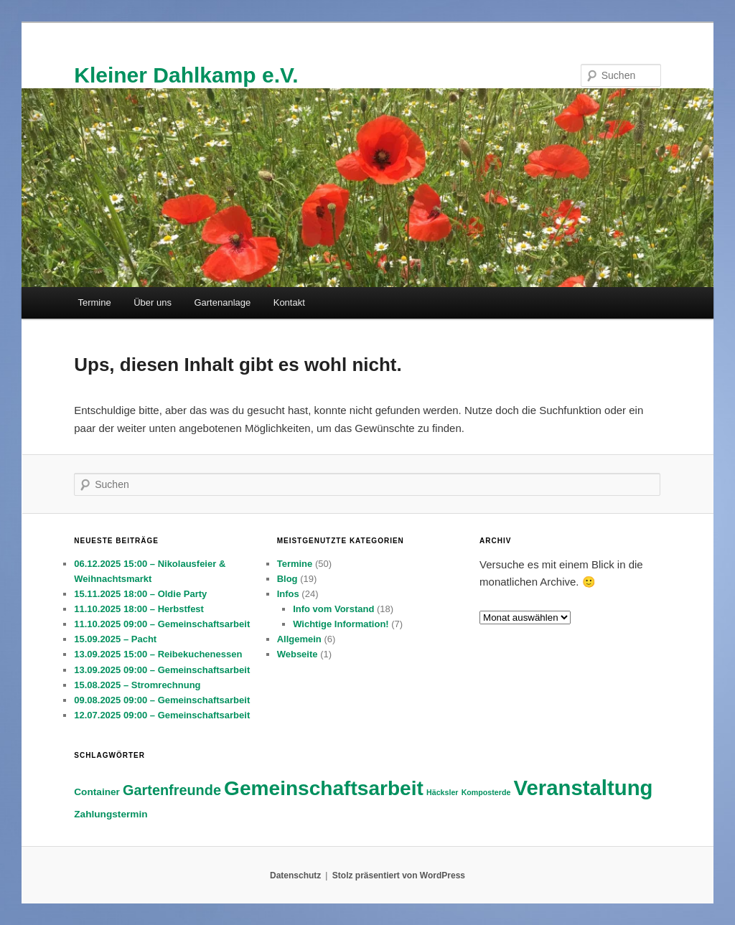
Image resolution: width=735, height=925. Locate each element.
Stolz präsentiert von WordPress (398, 875)
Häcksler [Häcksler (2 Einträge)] (442, 792)
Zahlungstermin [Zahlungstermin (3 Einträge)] (110, 814)
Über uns (153, 302)
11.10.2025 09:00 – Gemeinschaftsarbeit (162, 624)
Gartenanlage (222, 302)
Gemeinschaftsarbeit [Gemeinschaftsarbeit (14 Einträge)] (323, 788)
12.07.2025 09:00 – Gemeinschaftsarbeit (162, 715)
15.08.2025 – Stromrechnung (137, 685)
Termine (94, 302)
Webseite (297, 654)
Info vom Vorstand (333, 609)
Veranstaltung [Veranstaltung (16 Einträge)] (583, 787)
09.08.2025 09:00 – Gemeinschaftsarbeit (162, 700)
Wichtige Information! (341, 624)
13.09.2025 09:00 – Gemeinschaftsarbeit (162, 670)
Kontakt (289, 302)
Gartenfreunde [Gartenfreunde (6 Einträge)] (172, 790)
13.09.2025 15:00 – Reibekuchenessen (158, 654)
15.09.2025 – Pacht (115, 639)
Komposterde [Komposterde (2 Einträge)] (486, 792)
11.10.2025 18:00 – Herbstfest (139, 609)
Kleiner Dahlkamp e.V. (186, 75)
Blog (287, 578)
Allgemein (299, 639)
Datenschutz (295, 875)
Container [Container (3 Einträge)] (97, 792)
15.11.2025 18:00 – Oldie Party (140, 593)
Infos (288, 593)
